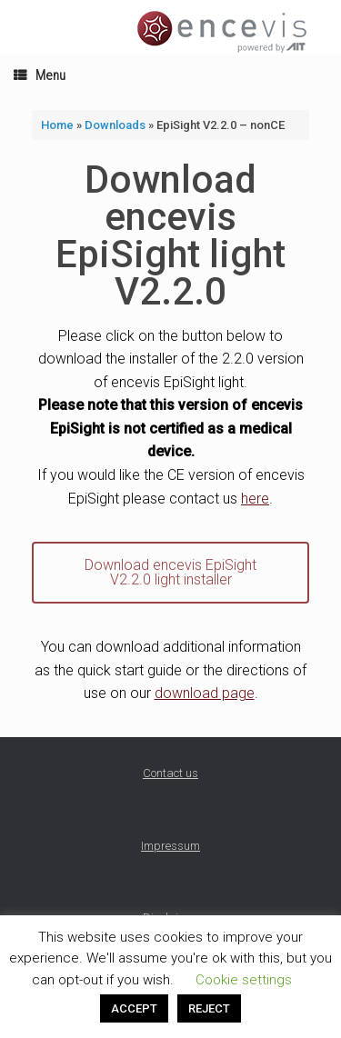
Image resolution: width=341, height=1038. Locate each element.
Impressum (170, 846)
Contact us (170, 773)
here (255, 498)
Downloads (115, 125)
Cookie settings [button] (244, 980)
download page (205, 693)
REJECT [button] (209, 1008)
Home (57, 125)
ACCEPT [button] (134, 1008)
